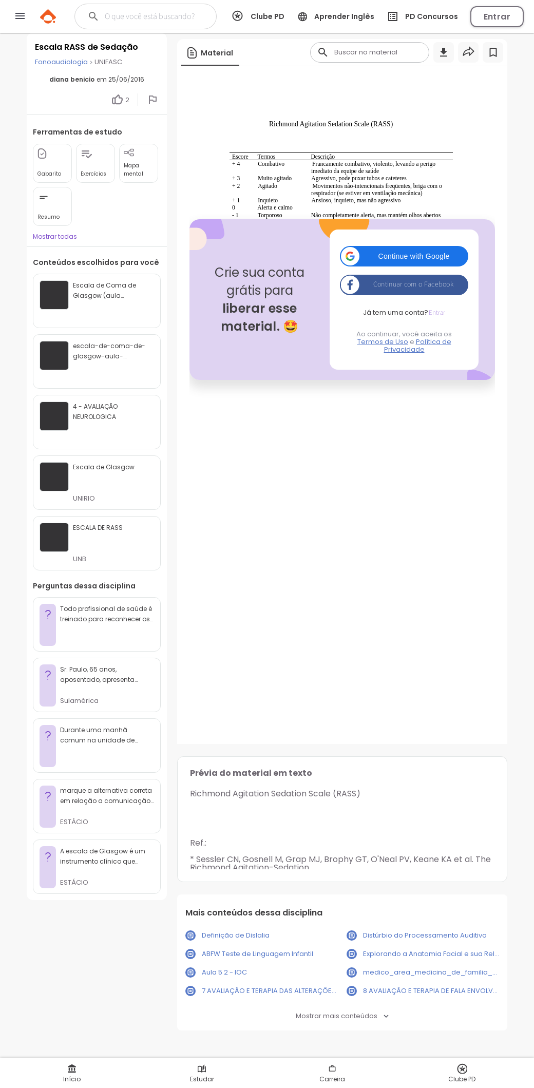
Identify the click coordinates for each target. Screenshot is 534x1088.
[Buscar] (150, 16)
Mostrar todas (55, 236)
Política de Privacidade (417, 345)
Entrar (497, 17)
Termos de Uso (382, 342)
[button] (404, 256)
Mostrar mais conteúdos (342, 1016)
